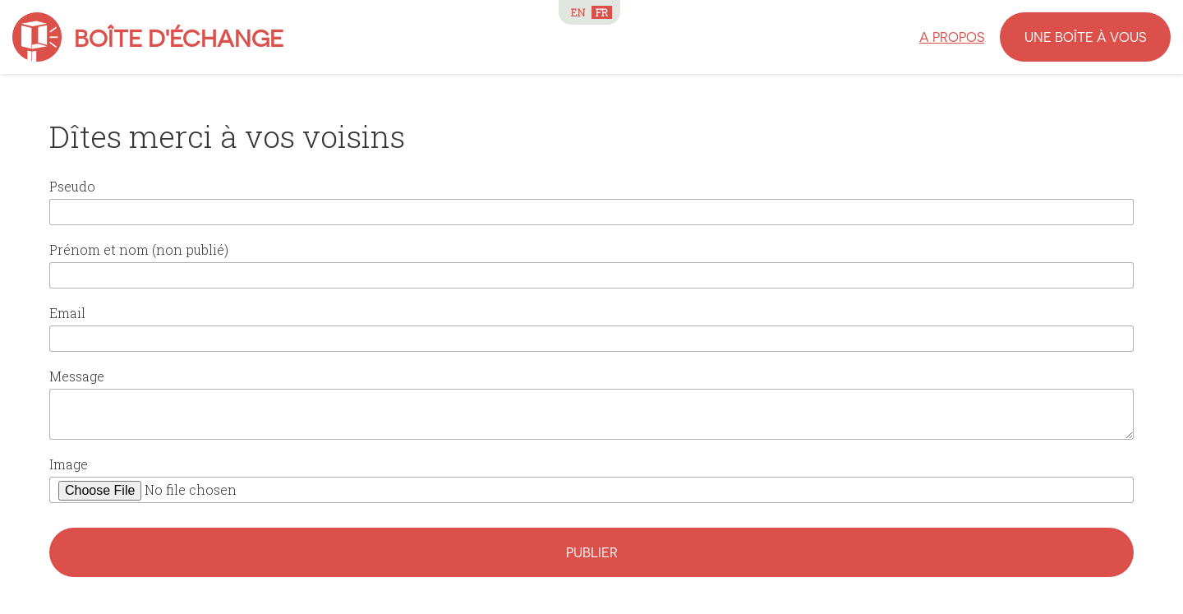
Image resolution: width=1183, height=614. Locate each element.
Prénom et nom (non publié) (138, 249)
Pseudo (72, 186)
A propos (951, 36)
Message (76, 376)
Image (68, 464)
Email (67, 312)
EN (578, 12)
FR (602, 12)
